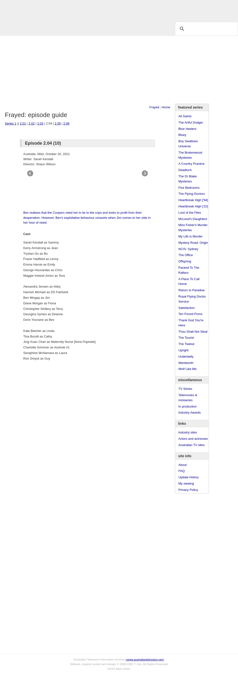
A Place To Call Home (188, 281)
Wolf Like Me (187, 369)
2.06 (66, 123)
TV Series (49, 29)
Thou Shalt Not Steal (192, 331)
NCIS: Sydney (188, 249)
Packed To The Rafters (188, 270)
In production (187, 406)
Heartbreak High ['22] (193, 206)
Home (166, 107)
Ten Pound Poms (190, 314)
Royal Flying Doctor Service (192, 299)
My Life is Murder (190, 236)
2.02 (32, 123)
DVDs (129, 29)
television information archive (119, 11)
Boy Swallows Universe (188, 143)
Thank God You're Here (191, 322)
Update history (188, 477)
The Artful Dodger (190, 122)
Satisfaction (186, 308)
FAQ (181, 471)
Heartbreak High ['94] (193, 200)
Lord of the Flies (189, 212)
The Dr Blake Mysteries (187, 178)
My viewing (186, 483)
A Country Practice (191, 163)
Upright (183, 350)
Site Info (97, 29)
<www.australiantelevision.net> (144, 659)
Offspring (184, 261)
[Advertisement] (119, 70)
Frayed (154, 107)
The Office (185, 255)
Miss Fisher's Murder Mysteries (192, 227)
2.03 (40, 123)
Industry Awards (189, 412)
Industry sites (187, 432)
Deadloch (185, 170)
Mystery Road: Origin (193, 242)
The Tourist (186, 337)
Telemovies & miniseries (187, 397)
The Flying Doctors (191, 194)
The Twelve (186, 344)
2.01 (23, 123)
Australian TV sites (191, 445)
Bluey (182, 135)
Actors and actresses (193, 438)
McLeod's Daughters (192, 219)
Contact (113, 29)
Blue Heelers (187, 129)
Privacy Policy (188, 490)
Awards (67, 29)
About (182, 465)
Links (81, 29)
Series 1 (10, 123)
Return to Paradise (191, 290)
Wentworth (185, 363)
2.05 (58, 123)
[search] (206, 28)
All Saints (184, 116)
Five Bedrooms (188, 187)
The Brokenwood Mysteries (190, 155)
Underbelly (185, 356)
